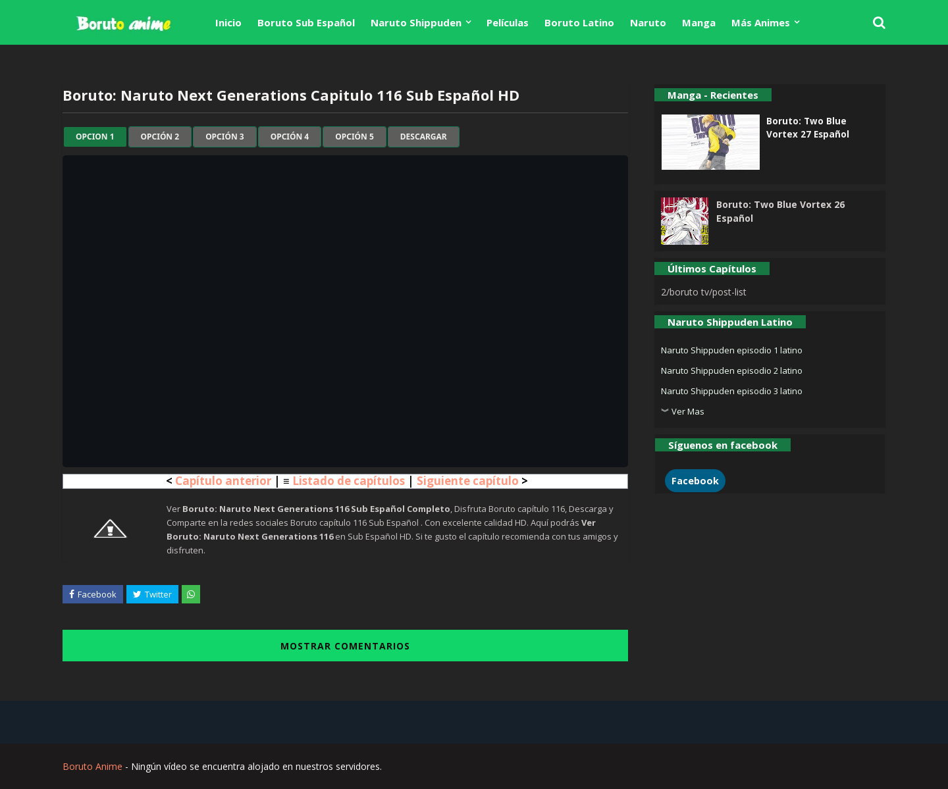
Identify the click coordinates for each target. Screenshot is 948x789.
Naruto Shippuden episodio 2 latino (732, 370)
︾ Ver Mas (682, 411)
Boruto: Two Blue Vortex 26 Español (780, 211)
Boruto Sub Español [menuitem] (306, 22)
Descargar (423, 137)
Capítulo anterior (223, 480)
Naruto (648, 22)
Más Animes (760, 22)
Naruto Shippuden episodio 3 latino (732, 391)
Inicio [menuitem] (228, 22)
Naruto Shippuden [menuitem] (416, 22)
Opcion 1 (95, 137)
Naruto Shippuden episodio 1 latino (732, 350)
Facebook (695, 480)
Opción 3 (224, 137)
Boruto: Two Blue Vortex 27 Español (807, 127)
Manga (699, 22)
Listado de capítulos (348, 480)
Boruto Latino (579, 22)
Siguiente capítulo (468, 480)
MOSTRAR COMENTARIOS (345, 646)
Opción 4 (290, 137)
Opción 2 (160, 137)
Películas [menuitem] (508, 22)
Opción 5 (354, 137)
